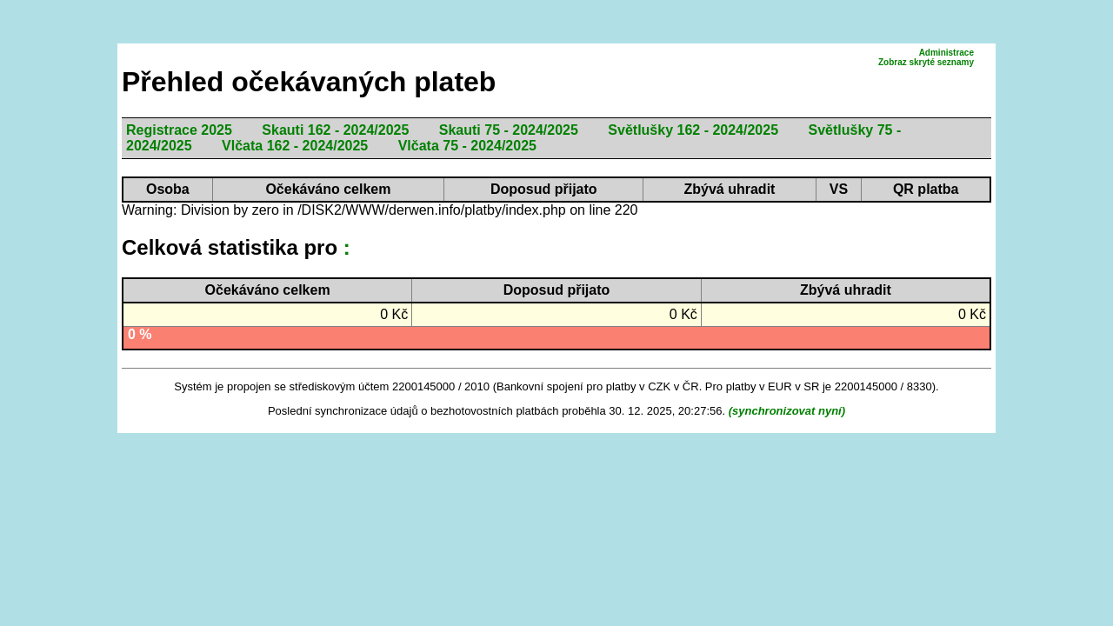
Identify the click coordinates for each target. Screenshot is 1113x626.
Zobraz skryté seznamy (926, 62)
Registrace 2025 (179, 130)
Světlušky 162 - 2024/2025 (693, 130)
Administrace (946, 52)
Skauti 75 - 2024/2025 (508, 130)
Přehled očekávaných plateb (309, 81)
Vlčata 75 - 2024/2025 (467, 145)
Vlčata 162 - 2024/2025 (295, 145)
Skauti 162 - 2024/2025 (335, 130)
